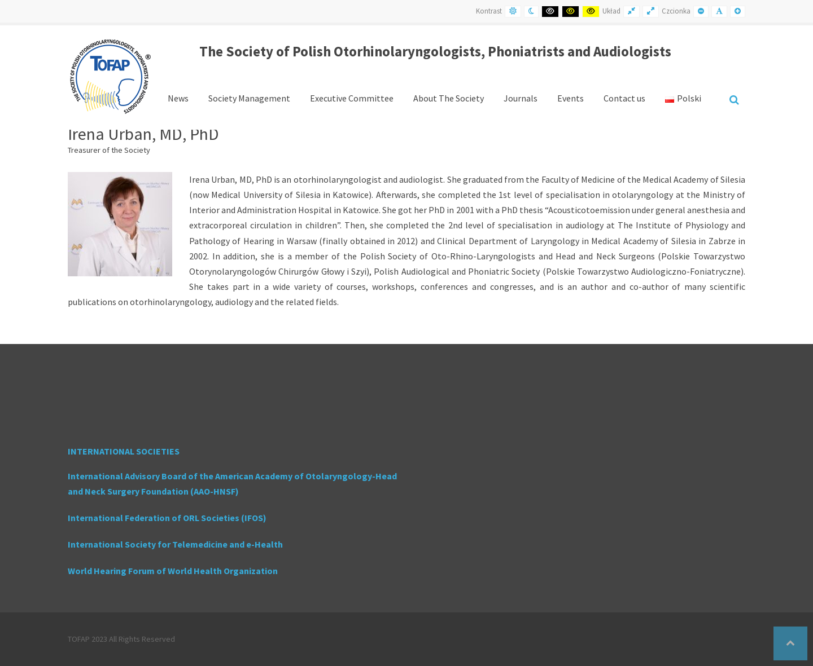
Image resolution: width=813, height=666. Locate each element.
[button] (790, 643)
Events (570, 98)
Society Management (249, 98)
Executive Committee (352, 98)
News (178, 98)
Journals (520, 98)
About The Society (448, 98)
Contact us (624, 98)
